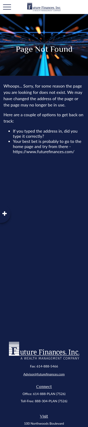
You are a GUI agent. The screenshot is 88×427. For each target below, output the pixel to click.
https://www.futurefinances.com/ (43, 151)
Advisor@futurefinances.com (44, 374)
